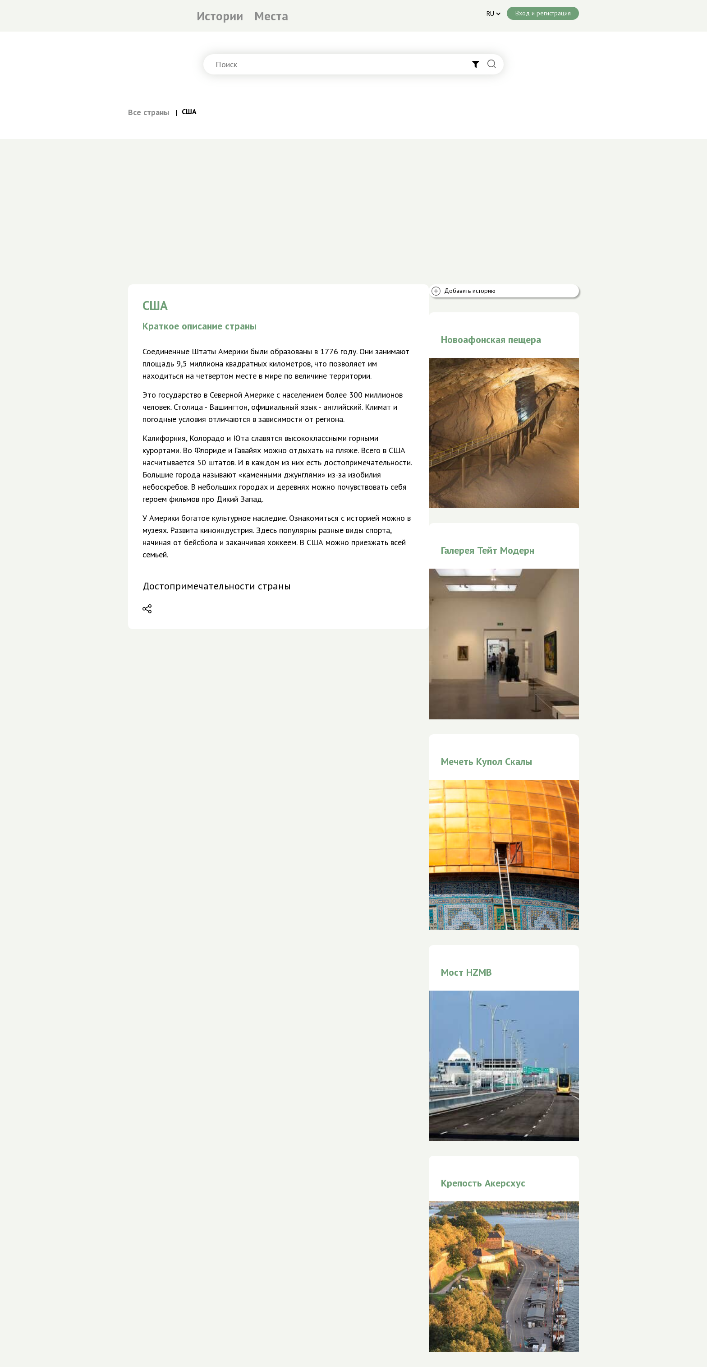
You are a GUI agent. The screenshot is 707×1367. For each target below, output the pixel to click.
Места (271, 15)
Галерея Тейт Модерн (487, 550)
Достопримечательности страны (216, 585)
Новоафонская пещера (491, 339)
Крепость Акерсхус (483, 1183)
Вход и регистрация (543, 13)
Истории (220, 15)
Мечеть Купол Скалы (486, 761)
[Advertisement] (353, 207)
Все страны (148, 112)
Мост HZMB (466, 972)
